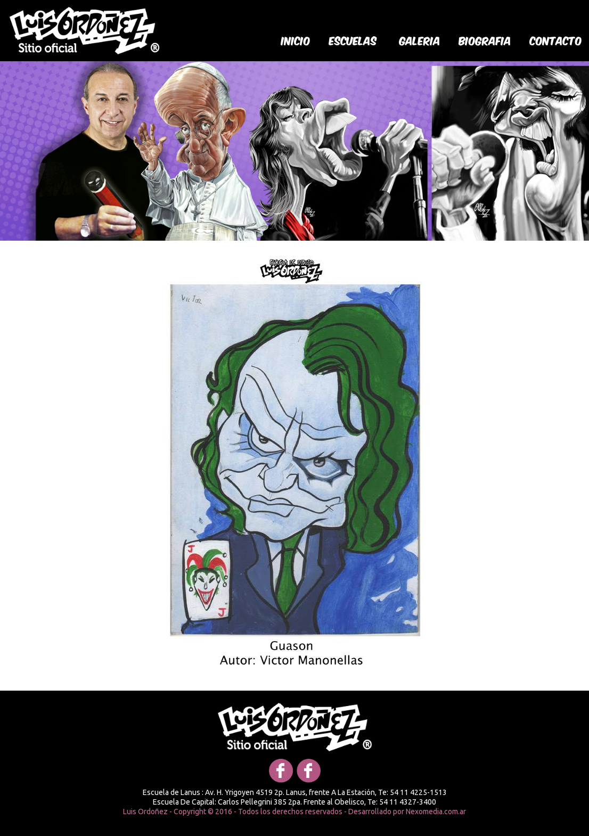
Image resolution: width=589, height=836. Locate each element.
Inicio (295, 40)
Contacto (556, 40)
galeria (419, 40)
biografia (485, 40)
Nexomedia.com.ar (436, 811)
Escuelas (353, 40)
